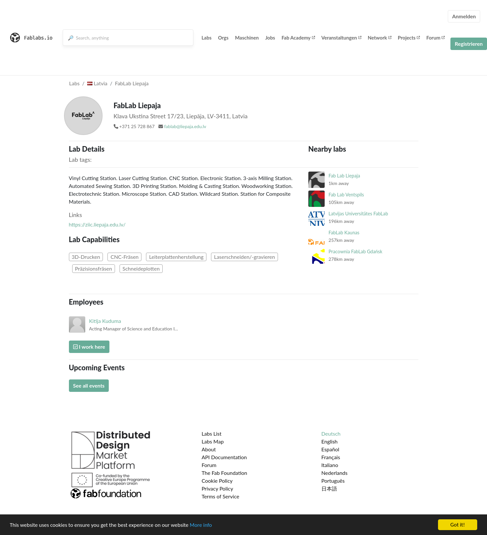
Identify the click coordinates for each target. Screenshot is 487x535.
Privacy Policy (217, 488)
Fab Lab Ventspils (346, 194)
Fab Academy (298, 38)
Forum (435, 38)
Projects (409, 38)
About (209, 449)
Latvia (97, 83)
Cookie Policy (217, 480)
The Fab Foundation (224, 473)
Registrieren (469, 44)
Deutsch (331, 433)
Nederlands (334, 473)
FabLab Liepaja (132, 83)
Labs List (211, 433)
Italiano (329, 465)
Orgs (223, 38)
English (329, 441)
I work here (89, 346)
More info (201, 525)
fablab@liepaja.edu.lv (185, 126)
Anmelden (464, 16)
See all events (89, 385)
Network (379, 38)
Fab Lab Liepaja (344, 175)
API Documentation (224, 457)
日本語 (329, 488)
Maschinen (247, 38)
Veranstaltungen (341, 38)
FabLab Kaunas (344, 232)
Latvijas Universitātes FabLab (358, 213)
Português (333, 480)
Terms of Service (220, 496)
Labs (207, 38)
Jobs (270, 38)
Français (330, 457)
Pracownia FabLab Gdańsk (355, 251)
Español (330, 449)
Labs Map (213, 441)
